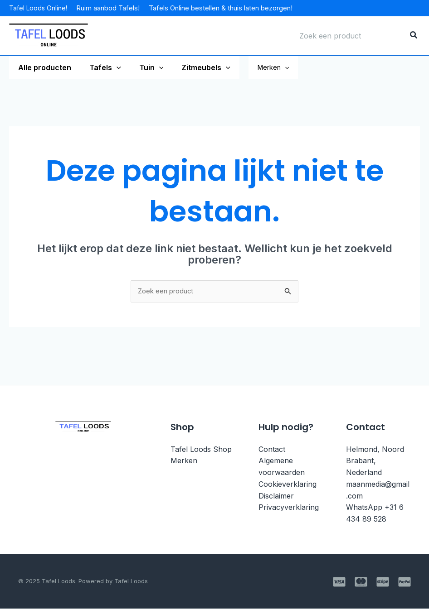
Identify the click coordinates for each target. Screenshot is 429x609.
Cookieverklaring (287, 484)
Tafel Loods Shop (201, 450)
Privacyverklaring (288, 508)
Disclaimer (276, 496)
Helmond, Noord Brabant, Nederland (375, 462)
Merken (296, 67)
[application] (111, 67)
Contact (271, 450)
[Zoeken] (414, 35)
